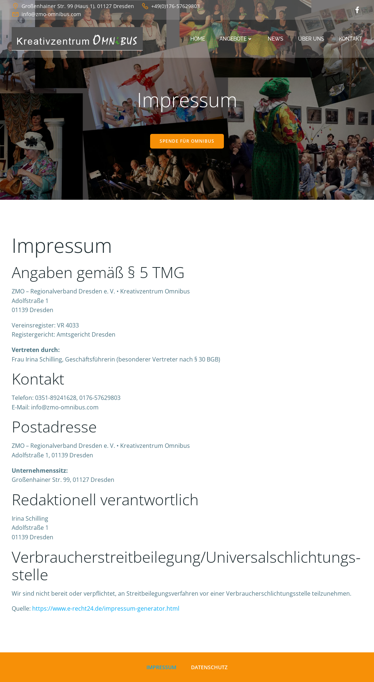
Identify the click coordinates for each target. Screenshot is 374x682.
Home (197, 39)
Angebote (236, 39)
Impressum (161, 667)
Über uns (311, 39)
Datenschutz (209, 667)
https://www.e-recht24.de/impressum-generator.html (105, 608)
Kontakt (350, 39)
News (275, 39)
